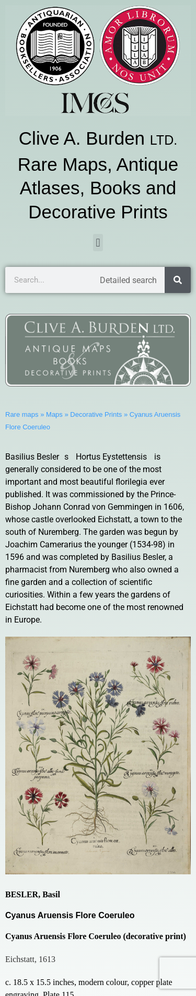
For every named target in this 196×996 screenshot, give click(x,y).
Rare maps (22, 414)
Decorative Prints (96, 414)
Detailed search (128, 280)
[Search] (178, 280)
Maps (54, 414)
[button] (98, 242)
